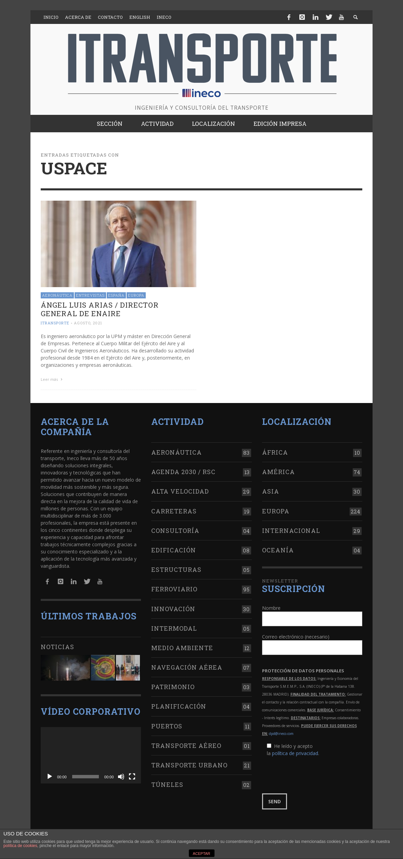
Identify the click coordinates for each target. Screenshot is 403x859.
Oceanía (278, 549)
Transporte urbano (189, 764)
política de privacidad (295, 752)
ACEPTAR (201, 853)
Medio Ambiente (182, 647)
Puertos (166, 725)
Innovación (173, 607)
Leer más (52, 379)
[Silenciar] (121, 775)
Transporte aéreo (186, 744)
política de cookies (20, 845)
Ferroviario (174, 588)
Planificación (178, 705)
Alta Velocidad (180, 490)
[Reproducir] (49, 775)
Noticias (57, 646)
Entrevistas (90, 295)
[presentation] (314, 774)
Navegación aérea (186, 666)
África (275, 451)
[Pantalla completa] (132, 775)
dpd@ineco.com (281, 732)
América (278, 471)
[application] (91, 754)
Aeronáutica (57, 295)
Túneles (167, 783)
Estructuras (176, 568)
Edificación (173, 549)
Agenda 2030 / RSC (183, 471)
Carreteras (174, 510)
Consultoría (175, 529)
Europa (136, 295)
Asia (270, 490)
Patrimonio (173, 686)
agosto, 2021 (88, 322)
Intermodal (174, 627)
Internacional (291, 529)
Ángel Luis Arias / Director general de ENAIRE (100, 309)
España (116, 295)
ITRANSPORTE (55, 322)
